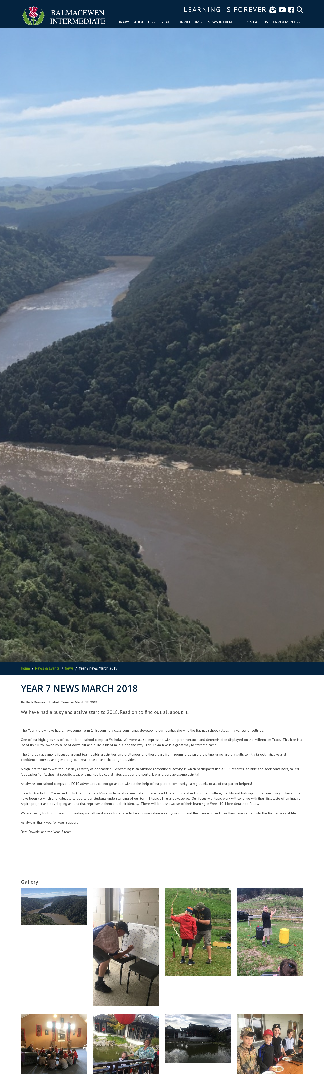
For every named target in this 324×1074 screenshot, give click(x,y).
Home (25, 668)
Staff (166, 21)
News (69, 668)
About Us (143, 21)
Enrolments (285, 21)
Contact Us (256, 21)
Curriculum (187, 21)
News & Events (222, 21)
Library (122, 21)
